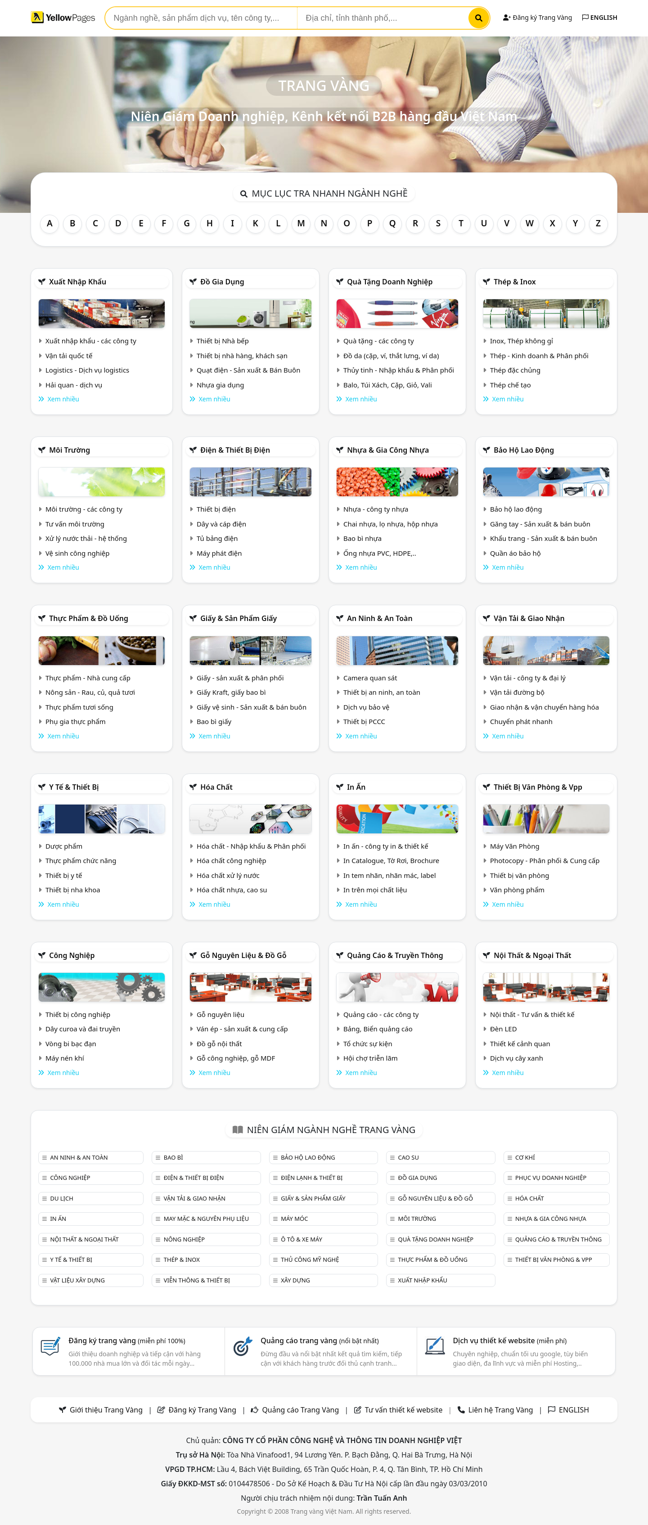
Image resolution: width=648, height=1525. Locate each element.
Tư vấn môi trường (74, 523)
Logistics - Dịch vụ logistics (87, 369)
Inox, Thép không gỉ (521, 340)
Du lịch (61, 1198)
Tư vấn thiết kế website (405, 1410)
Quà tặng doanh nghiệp (389, 282)
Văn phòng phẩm (517, 889)
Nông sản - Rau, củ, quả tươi (90, 692)
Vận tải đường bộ (517, 692)
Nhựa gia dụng (220, 384)
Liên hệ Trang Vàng (500, 1410)
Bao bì (173, 1157)
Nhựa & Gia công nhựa (388, 450)
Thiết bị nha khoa (72, 889)
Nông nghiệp (184, 1239)
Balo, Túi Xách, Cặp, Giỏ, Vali (387, 384)
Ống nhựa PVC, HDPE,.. (379, 553)
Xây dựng (295, 1280)
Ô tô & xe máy (301, 1239)
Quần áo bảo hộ (515, 553)
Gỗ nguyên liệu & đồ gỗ (243, 955)
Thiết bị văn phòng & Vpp (538, 787)
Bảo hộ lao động (524, 450)
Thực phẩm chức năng (81, 860)
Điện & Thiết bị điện (235, 450)
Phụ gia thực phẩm (75, 721)
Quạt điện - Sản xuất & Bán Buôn (249, 369)
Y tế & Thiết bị (74, 787)
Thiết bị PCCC (364, 721)
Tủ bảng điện (217, 538)
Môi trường (69, 450)
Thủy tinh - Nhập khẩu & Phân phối (398, 369)
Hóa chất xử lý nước (228, 875)
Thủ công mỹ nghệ (310, 1259)
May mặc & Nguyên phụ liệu (206, 1219)
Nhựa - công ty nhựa (376, 508)
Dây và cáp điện (221, 523)
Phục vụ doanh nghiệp (550, 1178)
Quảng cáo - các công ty (381, 1014)
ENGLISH (599, 17)
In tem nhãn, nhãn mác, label (389, 875)
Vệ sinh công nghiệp (77, 553)
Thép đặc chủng (515, 369)
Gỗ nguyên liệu (220, 1014)
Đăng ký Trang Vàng (537, 17)
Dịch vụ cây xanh (516, 1057)
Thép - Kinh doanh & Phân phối (539, 355)
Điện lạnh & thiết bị (311, 1178)
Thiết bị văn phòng (519, 875)
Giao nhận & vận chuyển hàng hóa (544, 706)
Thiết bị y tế (63, 875)
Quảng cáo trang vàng (319, 1340)
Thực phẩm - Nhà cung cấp (87, 677)
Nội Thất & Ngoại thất (532, 955)
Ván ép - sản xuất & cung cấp (242, 1028)
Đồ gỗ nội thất (219, 1043)
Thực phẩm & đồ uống (88, 618)
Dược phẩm (63, 845)
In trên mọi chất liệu (375, 889)
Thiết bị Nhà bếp (223, 340)
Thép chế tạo (510, 384)
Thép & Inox (515, 282)
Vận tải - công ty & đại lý (528, 677)
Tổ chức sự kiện (367, 1043)
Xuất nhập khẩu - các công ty (90, 340)
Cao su (408, 1157)
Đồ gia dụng (222, 282)
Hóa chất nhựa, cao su (232, 889)
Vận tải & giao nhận (529, 618)
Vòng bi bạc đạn (70, 1043)
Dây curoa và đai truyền (82, 1028)
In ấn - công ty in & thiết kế (385, 845)
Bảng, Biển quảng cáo (378, 1028)
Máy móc (294, 1219)
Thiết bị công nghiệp (77, 1014)
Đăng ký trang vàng (126, 1340)
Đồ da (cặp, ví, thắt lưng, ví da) (391, 355)
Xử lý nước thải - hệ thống (86, 538)
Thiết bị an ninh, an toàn (381, 692)
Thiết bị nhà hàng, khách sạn (242, 355)
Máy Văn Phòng (515, 845)
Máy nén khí (64, 1057)
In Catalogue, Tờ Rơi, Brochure (391, 860)
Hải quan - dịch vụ (73, 384)
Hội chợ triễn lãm (370, 1057)
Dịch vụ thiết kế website (510, 1340)
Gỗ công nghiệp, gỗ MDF (236, 1057)
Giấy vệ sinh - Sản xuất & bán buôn (251, 706)
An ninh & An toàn (380, 618)
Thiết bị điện (216, 508)
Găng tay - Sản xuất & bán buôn (540, 523)
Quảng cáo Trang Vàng (300, 1410)
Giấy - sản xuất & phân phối (240, 677)
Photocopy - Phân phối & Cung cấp (545, 860)
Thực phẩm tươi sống (79, 706)
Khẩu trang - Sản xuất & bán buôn (543, 538)
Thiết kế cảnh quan (520, 1043)
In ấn (356, 787)
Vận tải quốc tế (68, 355)
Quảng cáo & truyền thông (395, 955)
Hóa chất (216, 787)
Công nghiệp (71, 955)
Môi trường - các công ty (83, 508)
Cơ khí (525, 1157)
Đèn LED (503, 1028)
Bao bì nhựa (362, 538)
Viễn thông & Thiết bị (197, 1280)
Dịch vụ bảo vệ (366, 706)
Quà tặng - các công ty (378, 340)
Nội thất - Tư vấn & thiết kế (532, 1014)
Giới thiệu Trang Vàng (106, 1410)
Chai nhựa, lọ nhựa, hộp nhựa (390, 523)
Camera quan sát (370, 677)
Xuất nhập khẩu (77, 282)
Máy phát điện (219, 553)
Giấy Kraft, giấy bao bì (231, 692)
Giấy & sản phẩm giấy (238, 618)
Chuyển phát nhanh (521, 721)
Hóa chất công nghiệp (231, 860)
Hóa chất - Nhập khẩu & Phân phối (251, 845)
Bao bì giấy (214, 721)
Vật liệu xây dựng (77, 1280)
